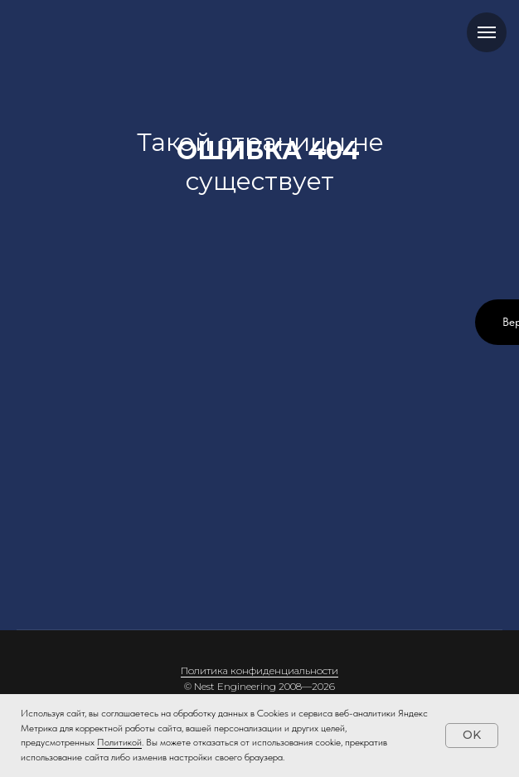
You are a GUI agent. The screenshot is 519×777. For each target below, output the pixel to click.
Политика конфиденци (237, 670)
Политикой (119, 742)
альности (316, 670)
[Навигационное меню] (487, 32)
